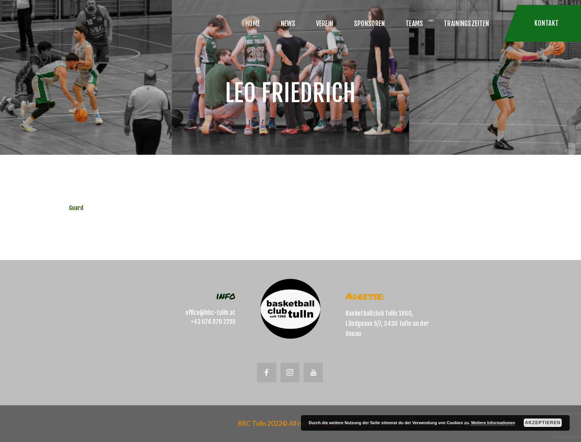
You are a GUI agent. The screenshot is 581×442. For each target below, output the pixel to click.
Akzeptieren (543, 422)
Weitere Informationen (493, 422)
